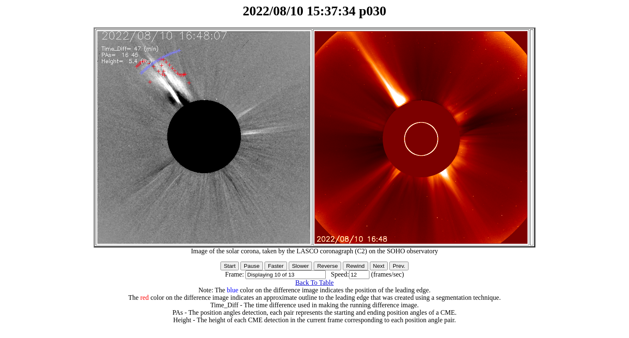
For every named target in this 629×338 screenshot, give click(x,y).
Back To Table (314, 282)
